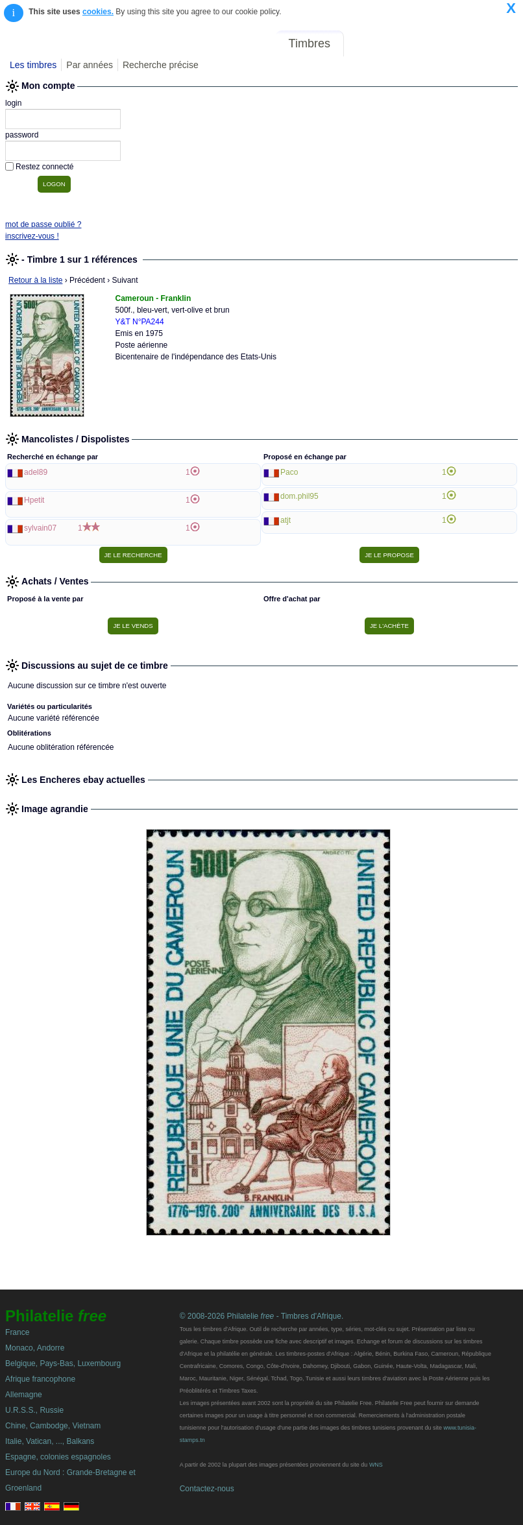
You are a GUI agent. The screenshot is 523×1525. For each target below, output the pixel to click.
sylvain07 (40, 528)
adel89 (35, 472)
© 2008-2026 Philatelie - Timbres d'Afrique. (262, 1316)
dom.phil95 (299, 496)
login (13, 103)
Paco (289, 472)
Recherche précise (161, 65)
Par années (89, 65)
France (17, 1332)
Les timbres (33, 65)
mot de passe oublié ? (43, 224)
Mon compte (489, 43)
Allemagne (23, 1394)
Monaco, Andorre (34, 1347)
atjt (285, 520)
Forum (370, 43)
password (21, 134)
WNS (376, 1464)
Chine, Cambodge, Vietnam (53, 1425)
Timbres (309, 43)
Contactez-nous (207, 1488)
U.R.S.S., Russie (34, 1410)
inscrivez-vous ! (32, 236)
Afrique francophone (40, 1379)
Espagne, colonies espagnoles (58, 1456)
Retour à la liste (35, 280)
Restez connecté (44, 166)
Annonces (422, 43)
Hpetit (34, 500)
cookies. (98, 11)
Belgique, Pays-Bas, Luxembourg (63, 1363)
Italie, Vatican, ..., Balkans (49, 1441)
